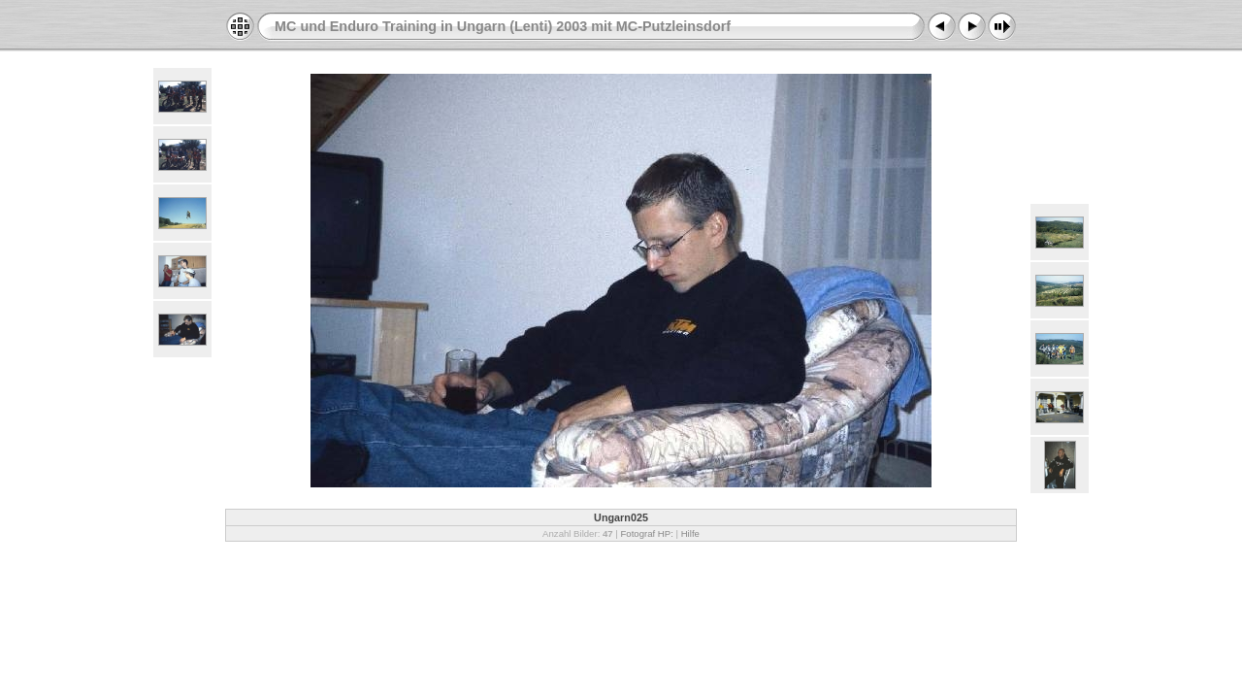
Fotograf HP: (646, 533)
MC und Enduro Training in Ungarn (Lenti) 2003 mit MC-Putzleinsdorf (503, 26)
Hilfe (690, 533)
